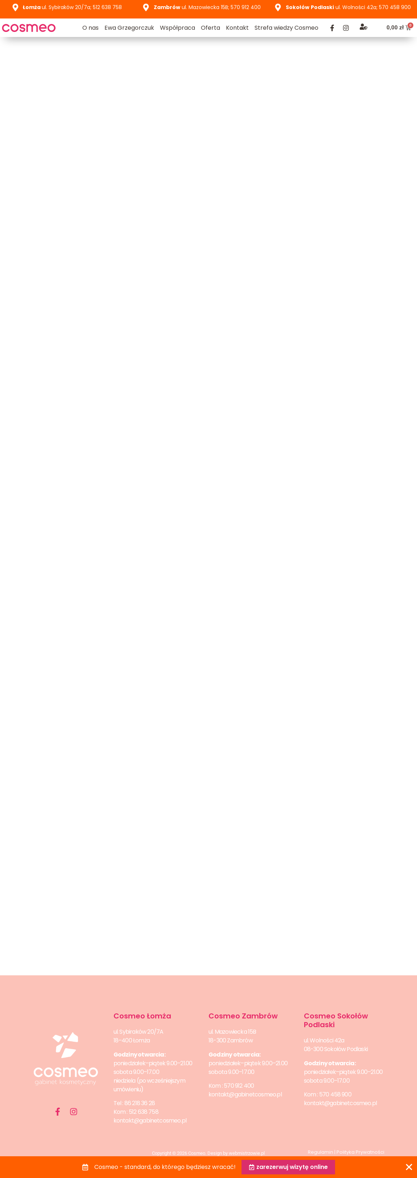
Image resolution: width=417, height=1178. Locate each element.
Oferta (210, 28)
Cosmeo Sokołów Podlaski (336, 1020)
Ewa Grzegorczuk (129, 28)
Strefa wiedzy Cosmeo (286, 28)
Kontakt (237, 28)
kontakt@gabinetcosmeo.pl (150, 1120)
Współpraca (177, 28)
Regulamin (320, 1152)
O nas (90, 28)
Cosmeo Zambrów (243, 1016)
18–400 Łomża (131, 1040)
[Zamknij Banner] (409, 1167)
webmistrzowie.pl (247, 1153)
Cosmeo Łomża (142, 1016)
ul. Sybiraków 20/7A (138, 1032)
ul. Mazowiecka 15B (232, 1032)
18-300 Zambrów (230, 1040)
